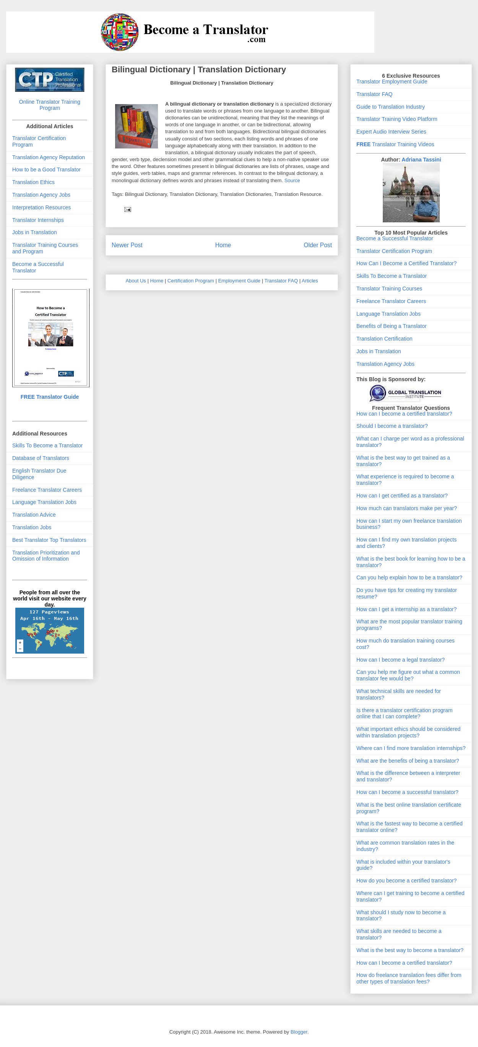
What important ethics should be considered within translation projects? (408, 732)
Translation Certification (384, 339)
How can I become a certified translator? (404, 414)
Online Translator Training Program (49, 105)
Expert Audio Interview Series (391, 132)
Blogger (299, 1032)
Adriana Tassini (421, 160)
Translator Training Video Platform (396, 119)
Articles (310, 281)
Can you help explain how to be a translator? (409, 577)
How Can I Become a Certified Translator (405, 263)
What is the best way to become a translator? (409, 950)
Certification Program (190, 281)
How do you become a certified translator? (406, 880)
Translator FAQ (281, 281)
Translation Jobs (31, 527)
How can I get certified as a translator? (402, 496)
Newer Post (127, 245)
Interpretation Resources (41, 207)
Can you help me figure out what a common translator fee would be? (408, 675)
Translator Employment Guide (391, 81)
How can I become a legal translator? (400, 660)
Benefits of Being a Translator (391, 326)
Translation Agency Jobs (41, 195)
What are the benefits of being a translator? (407, 761)
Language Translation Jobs (44, 502)
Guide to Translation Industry (390, 107)
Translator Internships (38, 220)
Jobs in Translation (34, 232)
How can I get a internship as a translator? (406, 609)
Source (292, 180)
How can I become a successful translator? (407, 792)
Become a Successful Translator (394, 238)
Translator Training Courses (389, 288)
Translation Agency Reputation (48, 157)
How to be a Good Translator (46, 169)
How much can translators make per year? (406, 508)
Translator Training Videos (395, 144)
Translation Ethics (33, 182)
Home (223, 245)
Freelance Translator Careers (47, 490)
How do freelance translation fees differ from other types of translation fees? (408, 978)
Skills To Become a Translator (47, 445)
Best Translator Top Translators (49, 540)
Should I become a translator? (392, 426)
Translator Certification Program (394, 251)
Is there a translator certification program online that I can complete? (404, 713)
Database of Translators (40, 458)
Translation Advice (34, 515)
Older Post (318, 245)
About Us (135, 281)
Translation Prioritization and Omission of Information (46, 556)
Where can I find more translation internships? (411, 748)
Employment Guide (239, 281)
